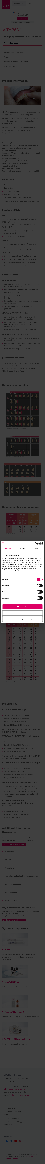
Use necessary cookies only (22, 619)
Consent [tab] (8, 548)
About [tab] (37, 548)
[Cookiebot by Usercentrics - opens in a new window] (33, 543)
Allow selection (22, 613)
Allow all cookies (22, 607)
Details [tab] (22, 548)
